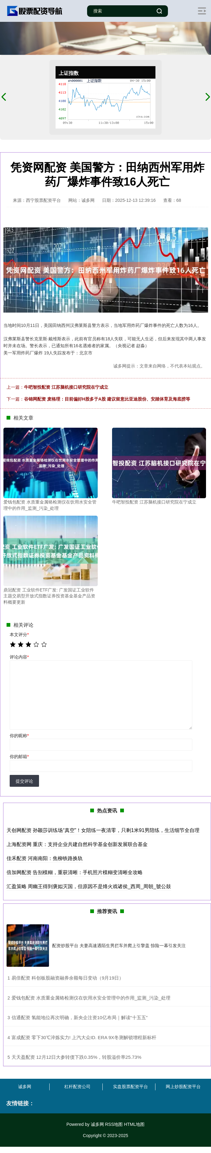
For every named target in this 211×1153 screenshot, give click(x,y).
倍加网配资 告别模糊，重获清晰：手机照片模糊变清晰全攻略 (75, 872)
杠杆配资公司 (77, 1086)
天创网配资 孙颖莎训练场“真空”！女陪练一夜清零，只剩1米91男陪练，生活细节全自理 (103, 830)
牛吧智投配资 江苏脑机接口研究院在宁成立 (66, 387)
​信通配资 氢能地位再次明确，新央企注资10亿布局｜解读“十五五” (80, 1017)
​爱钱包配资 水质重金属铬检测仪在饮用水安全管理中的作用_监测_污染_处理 (91, 997)
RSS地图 (114, 1124)
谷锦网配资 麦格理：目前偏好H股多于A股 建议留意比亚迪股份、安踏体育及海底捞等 (107, 398)
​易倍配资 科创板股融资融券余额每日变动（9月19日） (68, 977)
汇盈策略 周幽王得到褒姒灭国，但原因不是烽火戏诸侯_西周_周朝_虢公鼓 (89, 886)
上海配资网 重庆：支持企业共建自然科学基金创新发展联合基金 (77, 844)
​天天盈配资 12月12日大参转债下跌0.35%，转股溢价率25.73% (76, 1057)
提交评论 (24, 781)
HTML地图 (134, 1124)
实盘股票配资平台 (130, 1086)
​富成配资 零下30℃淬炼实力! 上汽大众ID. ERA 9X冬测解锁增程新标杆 (84, 1037)
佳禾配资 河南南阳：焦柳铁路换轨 (45, 858)
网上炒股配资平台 (183, 1086)
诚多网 (24, 1086)
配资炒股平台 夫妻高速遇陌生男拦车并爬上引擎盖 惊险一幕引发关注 (119, 945)
